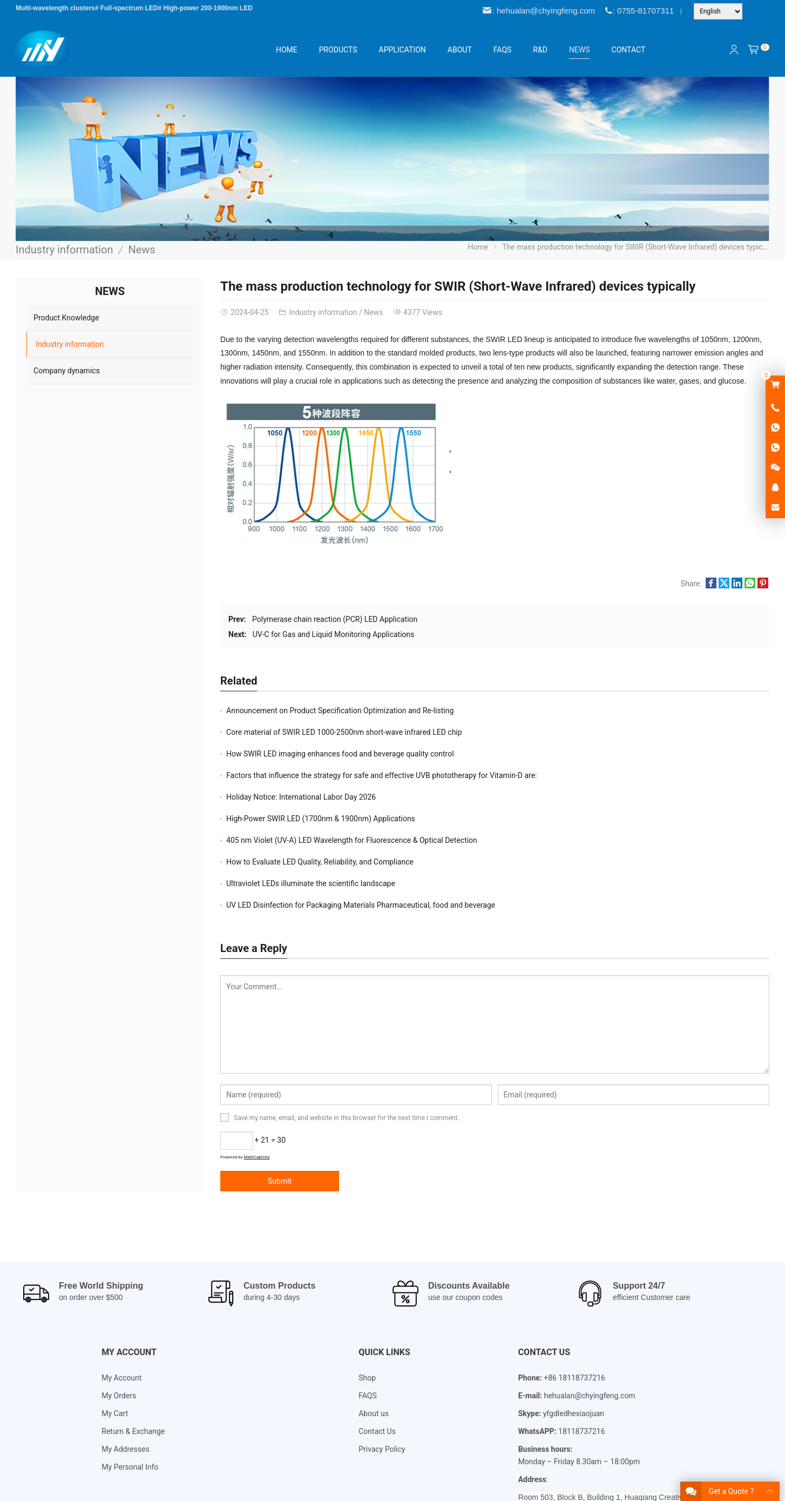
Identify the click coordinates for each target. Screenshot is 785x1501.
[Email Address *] (392, 780)
